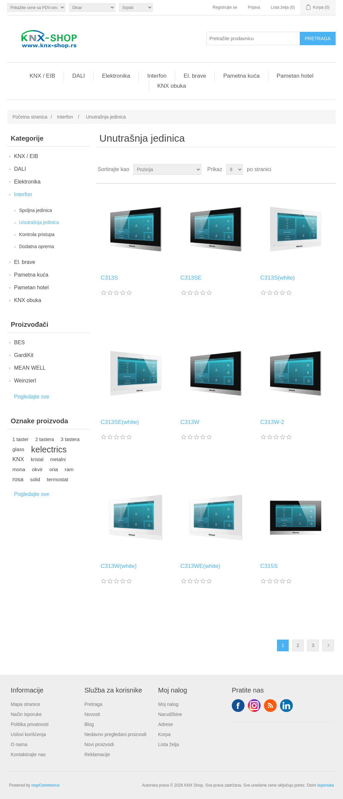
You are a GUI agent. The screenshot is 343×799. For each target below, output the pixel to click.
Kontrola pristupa (37, 234)
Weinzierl (25, 380)
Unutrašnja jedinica (39, 222)
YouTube (286, 705)
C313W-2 (272, 422)
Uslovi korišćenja (28, 734)
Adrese (165, 724)
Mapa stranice (25, 704)
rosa (17, 479)
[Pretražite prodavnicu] (253, 38)
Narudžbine (170, 714)
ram (69, 469)
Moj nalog (168, 704)
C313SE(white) (119, 422)
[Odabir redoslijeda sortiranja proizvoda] (167, 169)
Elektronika (116, 76)
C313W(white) (118, 566)
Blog (89, 724)
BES (19, 342)
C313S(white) (277, 278)
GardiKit (23, 355)
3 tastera (70, 439)
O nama (19, 744)
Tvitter (254, 705)
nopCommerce (45, 785)
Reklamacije (97, 754)
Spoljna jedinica (35, 210)
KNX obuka (171, 86)
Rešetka (318, 169)
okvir (37, 469)
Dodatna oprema (36, 246)
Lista (330, 169)
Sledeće (328, 645)
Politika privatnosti (30, 724)
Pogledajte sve (31, 397)
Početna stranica (29, 117)
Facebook (238, 705)
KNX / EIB (42, 76)
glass (18, 449)
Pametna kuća (241, 76)
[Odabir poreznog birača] (36, 7)
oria (54, 469)
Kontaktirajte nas (28, 754)
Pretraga (93, 704)
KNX (18, 459)
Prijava (254, 7)
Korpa (164, 734)
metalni (58, 459)
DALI (78, 76)
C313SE (191, 278)
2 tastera (44, 439)
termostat (57, 479)
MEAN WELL (30, 368)
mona (18, 469)
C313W (190, 422)
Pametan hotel (295, 76)
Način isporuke (26, 714)
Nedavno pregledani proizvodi (115, 734)
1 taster (20, 439)
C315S (269, 566)
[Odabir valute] (92, 7)
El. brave (195, 76)
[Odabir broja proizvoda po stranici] (234, 169)
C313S (109, 278)
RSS (270, 705)
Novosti (92, 714)
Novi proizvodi (99, 744)
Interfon (157, 76)
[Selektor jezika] (136, 7)
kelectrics (49, 449)
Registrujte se (225, 7)
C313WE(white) (200, 566)
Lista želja (168, 744)
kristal (37, 459)
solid (35, 479)
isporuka (325, 785)
